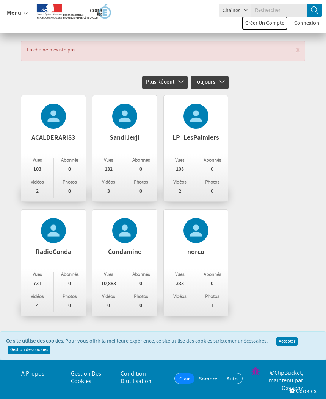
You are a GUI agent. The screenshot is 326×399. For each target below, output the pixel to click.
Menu (17, 13)
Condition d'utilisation (136, 377)
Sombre (208, 378)
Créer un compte (264, 23)
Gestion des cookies (29, 350)
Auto (232, 378)
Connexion (306, 23)
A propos (32, 374)
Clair (184, 378)
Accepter (287, 341)
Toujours (209, 82)
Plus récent (165, 82)
